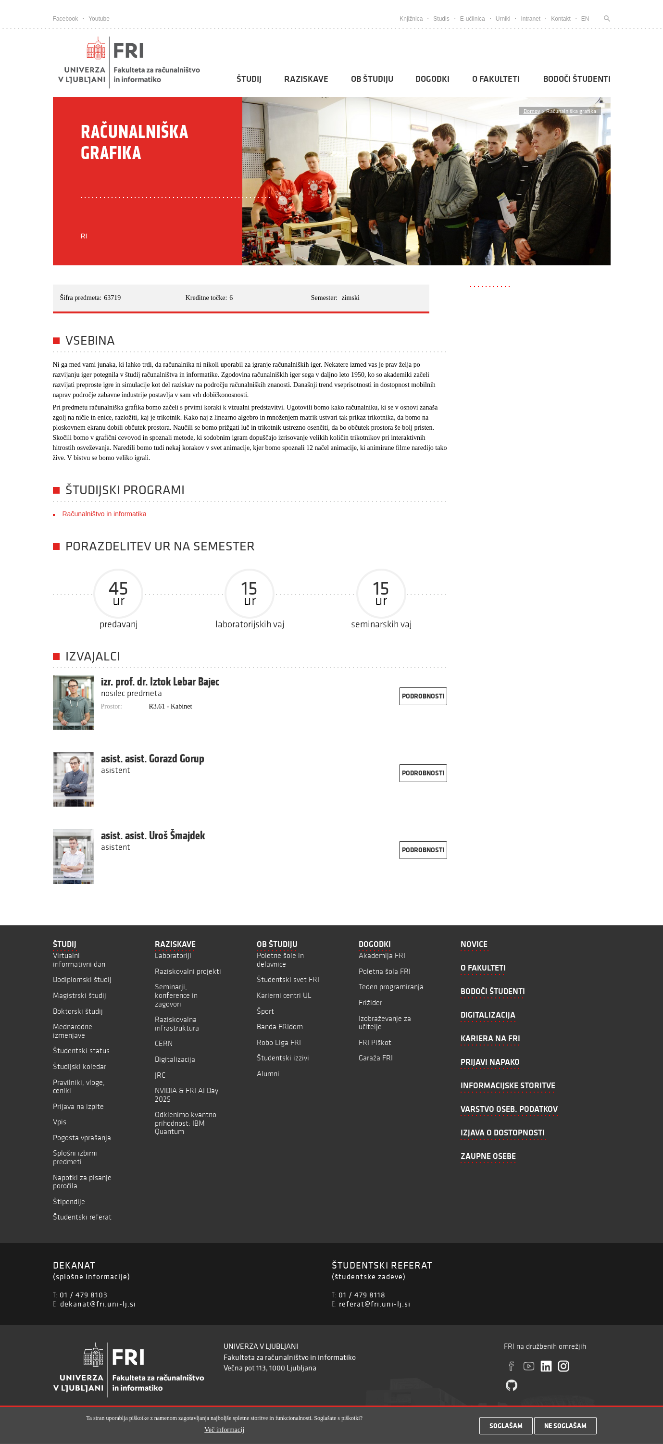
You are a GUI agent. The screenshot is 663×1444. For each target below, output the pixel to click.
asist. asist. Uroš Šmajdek (153, 835)
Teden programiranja (391, 986)
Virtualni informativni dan (79, 960)
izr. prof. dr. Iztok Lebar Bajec (160, 681)
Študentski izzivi (283, 1057)
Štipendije (69, 1201)
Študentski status (81, 1050)
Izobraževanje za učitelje (385, 1023)
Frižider (370, 1002)
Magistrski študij (79, 995)
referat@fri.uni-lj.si (375, 1303)
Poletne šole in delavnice (280, 960)
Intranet (530, 18)
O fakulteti (496, 79)
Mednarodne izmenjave (72, 1031)
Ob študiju (372, 79)
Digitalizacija (175, 1059)
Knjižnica (411, 18)
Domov (532, 110)
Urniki (503, 18)
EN (585, 18)
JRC (160, 1075)
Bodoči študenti (577, 79)
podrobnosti (423, 696)
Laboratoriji (173, 955)
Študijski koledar (79, 1066)
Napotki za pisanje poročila (82, 1182)
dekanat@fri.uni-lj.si (98, 1303)
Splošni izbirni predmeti (75, 1157)
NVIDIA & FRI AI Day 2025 (186, 1095)
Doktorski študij (78, 1011)
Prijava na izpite (78, 1106)
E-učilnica (472, 18)
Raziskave (306, 79)
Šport (265, 1011)
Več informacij (224, 1433)
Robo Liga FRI (279, 1042)
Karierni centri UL (284, 995)
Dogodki (432, 79)
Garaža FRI (376, 1057)
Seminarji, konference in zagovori (176, 995)
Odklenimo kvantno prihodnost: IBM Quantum (185, 1123)
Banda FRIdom (280, 1026)
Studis (441, 18)
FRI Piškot (375, 1042)
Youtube (99, 18)
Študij (249, 79)
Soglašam (506, 1429)
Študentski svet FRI (288, 979)
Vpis (59, 1121)
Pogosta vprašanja (82, 1137)
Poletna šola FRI (385, 971)
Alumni (268, 1073)
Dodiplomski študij (82, 979)
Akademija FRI (382, 955)
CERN (164, 1043)
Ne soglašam (565, 1429)
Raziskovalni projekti (188, 971)
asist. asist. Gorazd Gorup (152, 758)
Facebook (65, 18)
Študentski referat (82, 1216)
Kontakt (561, 18)
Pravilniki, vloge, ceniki (79, 1086)
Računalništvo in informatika (105, 514)
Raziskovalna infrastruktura (177, 1024)
